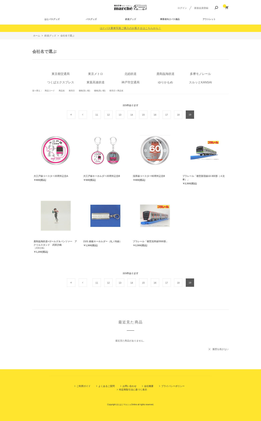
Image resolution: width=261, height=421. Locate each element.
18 (178, 114)
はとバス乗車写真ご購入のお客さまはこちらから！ (130, 28)
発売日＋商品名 (116, 90)
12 (108, 114)
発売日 (72, 90)
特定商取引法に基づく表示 (133, 389)
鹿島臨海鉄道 (165, 74)
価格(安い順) (84, 90)
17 (166, 114)
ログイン (182, 8)
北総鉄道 (130, 74)
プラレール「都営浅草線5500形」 (150, 241)
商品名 (62, 90)
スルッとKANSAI (200, 82)
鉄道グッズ (130, 19)
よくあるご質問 (106, 386)
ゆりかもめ (165, 82)
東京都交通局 (61, 74)
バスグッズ (91, 19)
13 (120, 114)
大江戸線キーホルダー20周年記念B (101, 176)
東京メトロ (95, 74)
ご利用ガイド (84, 386)
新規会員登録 (201, 8)
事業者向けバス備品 (170, 19)
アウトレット (209, 19)
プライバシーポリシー (173, 386)
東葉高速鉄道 (96, 82)
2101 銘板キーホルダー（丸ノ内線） (102, 241)
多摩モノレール (200, 74)
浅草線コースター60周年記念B (149, 176)
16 (155, 114)
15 (143, 114)
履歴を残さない (220, 349)
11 (96, 114)
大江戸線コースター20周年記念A (51, 176)
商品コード (50, 90)
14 (131, 114)
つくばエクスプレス (60, 82)
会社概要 (148, 386)
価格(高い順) (99, 90)
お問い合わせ (129, 386)
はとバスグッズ (52, 19)
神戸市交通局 (130, 82)
